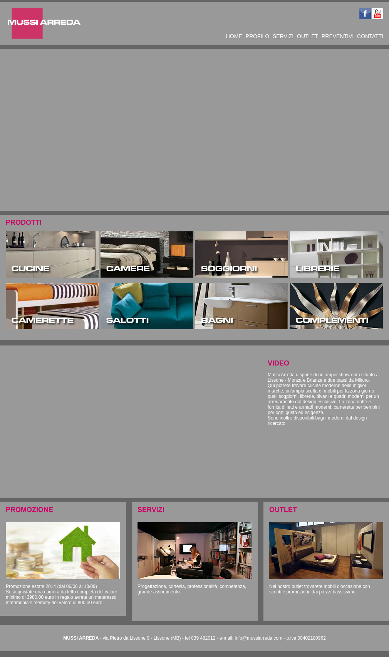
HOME (234, 36)
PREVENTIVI (338, 36)
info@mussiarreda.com (258, 638)
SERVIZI (283, 36)
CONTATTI (370, 36)
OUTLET (307, 36)
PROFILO (257, 36)
